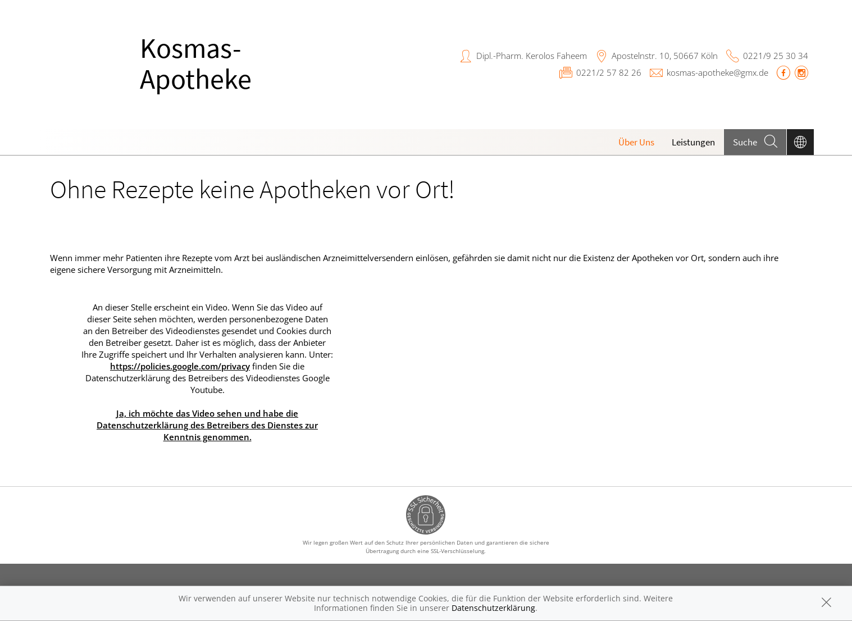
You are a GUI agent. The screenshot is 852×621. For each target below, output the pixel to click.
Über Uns (636, 142)
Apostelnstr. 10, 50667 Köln (665, 55)
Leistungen (693, 142)
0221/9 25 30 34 (775, 55)
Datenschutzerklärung (493, 607)
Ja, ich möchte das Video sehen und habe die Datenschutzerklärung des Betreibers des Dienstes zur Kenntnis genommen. (207, 425)
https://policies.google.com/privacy (180, 366)
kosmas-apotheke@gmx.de (717, 72)
